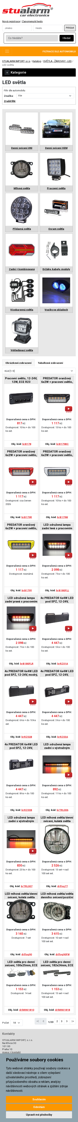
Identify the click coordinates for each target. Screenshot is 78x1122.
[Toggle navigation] (7, 51)
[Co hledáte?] (32, 38)
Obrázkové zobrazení (18, 362)
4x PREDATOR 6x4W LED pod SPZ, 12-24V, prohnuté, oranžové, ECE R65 (57, 673)
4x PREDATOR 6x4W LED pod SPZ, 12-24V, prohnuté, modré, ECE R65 (21, 746)
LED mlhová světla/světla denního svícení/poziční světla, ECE (57, 895)
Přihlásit (70, 28)
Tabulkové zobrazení (50, 362)
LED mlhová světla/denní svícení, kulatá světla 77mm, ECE (57, 819)
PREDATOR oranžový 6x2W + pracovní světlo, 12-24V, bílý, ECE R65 (57, 453)
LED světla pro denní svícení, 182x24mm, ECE (57, 963)
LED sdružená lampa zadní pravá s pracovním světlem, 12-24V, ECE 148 (21, 600)
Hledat (67, 38)
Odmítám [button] (39, 1107)
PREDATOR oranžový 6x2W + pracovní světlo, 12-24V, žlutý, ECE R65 (21, 526)
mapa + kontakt (11, 1052)
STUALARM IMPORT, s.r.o (16, 61)
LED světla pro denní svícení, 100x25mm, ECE (21, 963)
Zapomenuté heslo (32, 21)
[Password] (48, 28)
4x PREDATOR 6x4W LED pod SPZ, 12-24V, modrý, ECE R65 (21, 673)
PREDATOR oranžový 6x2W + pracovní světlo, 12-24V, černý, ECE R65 (57, 380)
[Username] (17, 28)
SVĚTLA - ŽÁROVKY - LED (57, 61)
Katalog (36, 61)
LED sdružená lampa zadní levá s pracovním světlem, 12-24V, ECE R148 (57, 526)
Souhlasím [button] (39, 1099)
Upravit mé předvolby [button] (39, 1114)
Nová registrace (11, 21)
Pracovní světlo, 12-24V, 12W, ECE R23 (21, 380)
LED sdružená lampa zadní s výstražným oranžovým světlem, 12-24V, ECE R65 (57, 746)
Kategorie (15, 72)
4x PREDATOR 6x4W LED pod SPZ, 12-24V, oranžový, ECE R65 (57, 600)
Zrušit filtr (10, 101)
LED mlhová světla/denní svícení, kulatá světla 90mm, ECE (21, 895)
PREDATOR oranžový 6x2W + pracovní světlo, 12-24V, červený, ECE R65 (21, 453)
